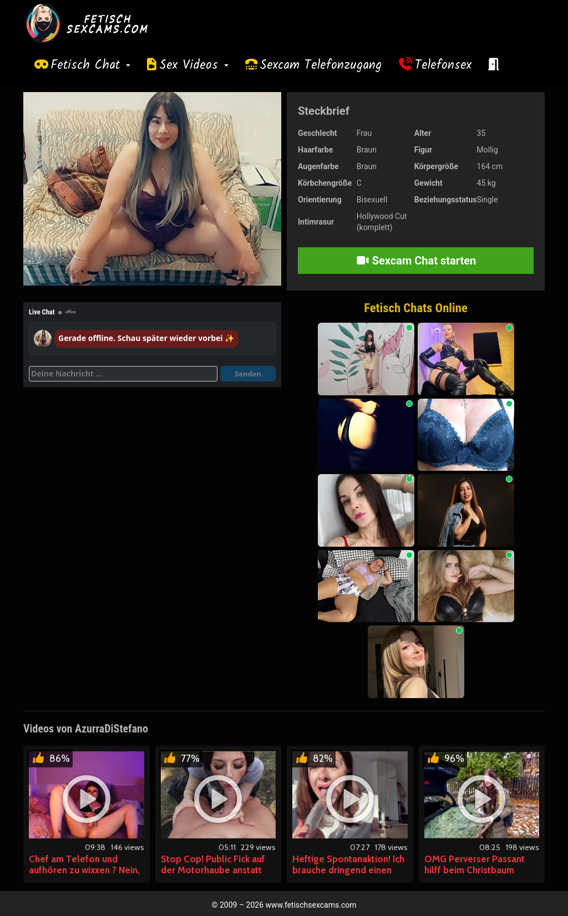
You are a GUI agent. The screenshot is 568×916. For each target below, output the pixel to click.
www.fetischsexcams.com (311, 904)
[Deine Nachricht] (123, 373)
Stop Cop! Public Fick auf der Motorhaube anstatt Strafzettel (213, 870)
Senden (248, 374)
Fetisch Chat (90, 65)
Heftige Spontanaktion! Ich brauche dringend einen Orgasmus (348, 870)
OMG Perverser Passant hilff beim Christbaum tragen (474, 870)
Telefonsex (443, 65)
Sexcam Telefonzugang (321, 65)
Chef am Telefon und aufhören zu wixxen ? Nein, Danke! (84, 870)
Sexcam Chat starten (416, 260)
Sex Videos (194, 65)
